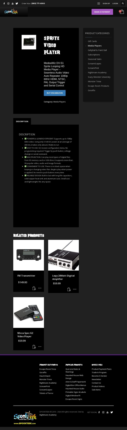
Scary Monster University (99, 77)
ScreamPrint (93, 68)
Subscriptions (94, 54)
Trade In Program (99, 372)
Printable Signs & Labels (76, 392)
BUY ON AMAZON (55, 93)
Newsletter (96, 379)
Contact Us (96, 383)
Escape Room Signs (74, 399)
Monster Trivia (94, 81)
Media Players (59, 101)
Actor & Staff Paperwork (76, 381)
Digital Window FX (73, 395)
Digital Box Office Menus (76, 385)
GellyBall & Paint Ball (97, 50)
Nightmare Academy (97, 72)
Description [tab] (22, 121)
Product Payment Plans (102, 369)
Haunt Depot (44, 376)
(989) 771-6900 (38, 3)
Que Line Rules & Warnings (73, 370)
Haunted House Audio (75, 388)
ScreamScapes (94, 63)
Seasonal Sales (94, 59)
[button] (32, 40)
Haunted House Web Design (74, 376)
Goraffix (91, 90)
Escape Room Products (98, 86)
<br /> (27, 201)
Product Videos (98, 386)
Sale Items (96, 389)
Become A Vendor (99, 376)
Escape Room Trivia (47, 369)
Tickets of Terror (46, 393)
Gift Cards (92, 41)
